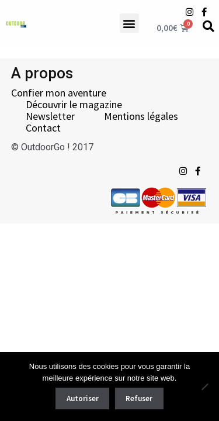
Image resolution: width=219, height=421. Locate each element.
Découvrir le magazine (74, 105)
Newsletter (50, 116)
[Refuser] (204, 386)
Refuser (139, 398)
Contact (43, 128)
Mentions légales (141, 116)
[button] (129, 23)
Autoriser (83, 398)
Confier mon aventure (58, 93)
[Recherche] (208, 26)
